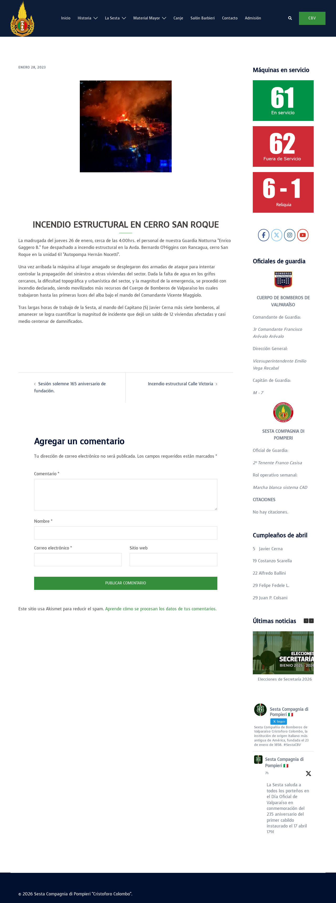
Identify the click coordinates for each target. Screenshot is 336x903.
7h (267, 773)
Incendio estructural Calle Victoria (180, 384)
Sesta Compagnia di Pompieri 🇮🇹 (284, 762)
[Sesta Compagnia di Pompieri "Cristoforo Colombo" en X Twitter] (276, 235)
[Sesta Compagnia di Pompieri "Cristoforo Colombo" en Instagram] (289, 235)
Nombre (43, 521)
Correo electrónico (53, 548)
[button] (290, 18)
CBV (312, 18)
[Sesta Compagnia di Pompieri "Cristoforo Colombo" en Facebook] (263, 235)
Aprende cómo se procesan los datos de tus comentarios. (161, 609)
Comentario (46, 474)
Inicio (65, 18)
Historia (84, 18)
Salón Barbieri (203, 18)
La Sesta (112, 18)
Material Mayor (146, 18)
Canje (178, 18)
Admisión (253, 18)
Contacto (230, 18)
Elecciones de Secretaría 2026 (285, 679)
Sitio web (139, 548)
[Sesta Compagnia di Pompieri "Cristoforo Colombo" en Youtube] (302, 235)
